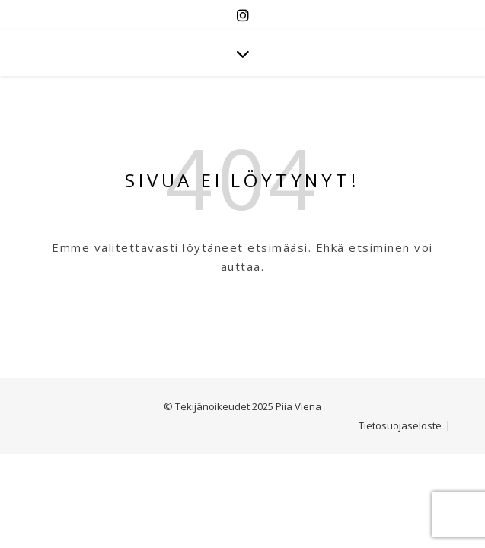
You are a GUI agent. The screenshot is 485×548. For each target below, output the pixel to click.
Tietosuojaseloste (400, 425)
